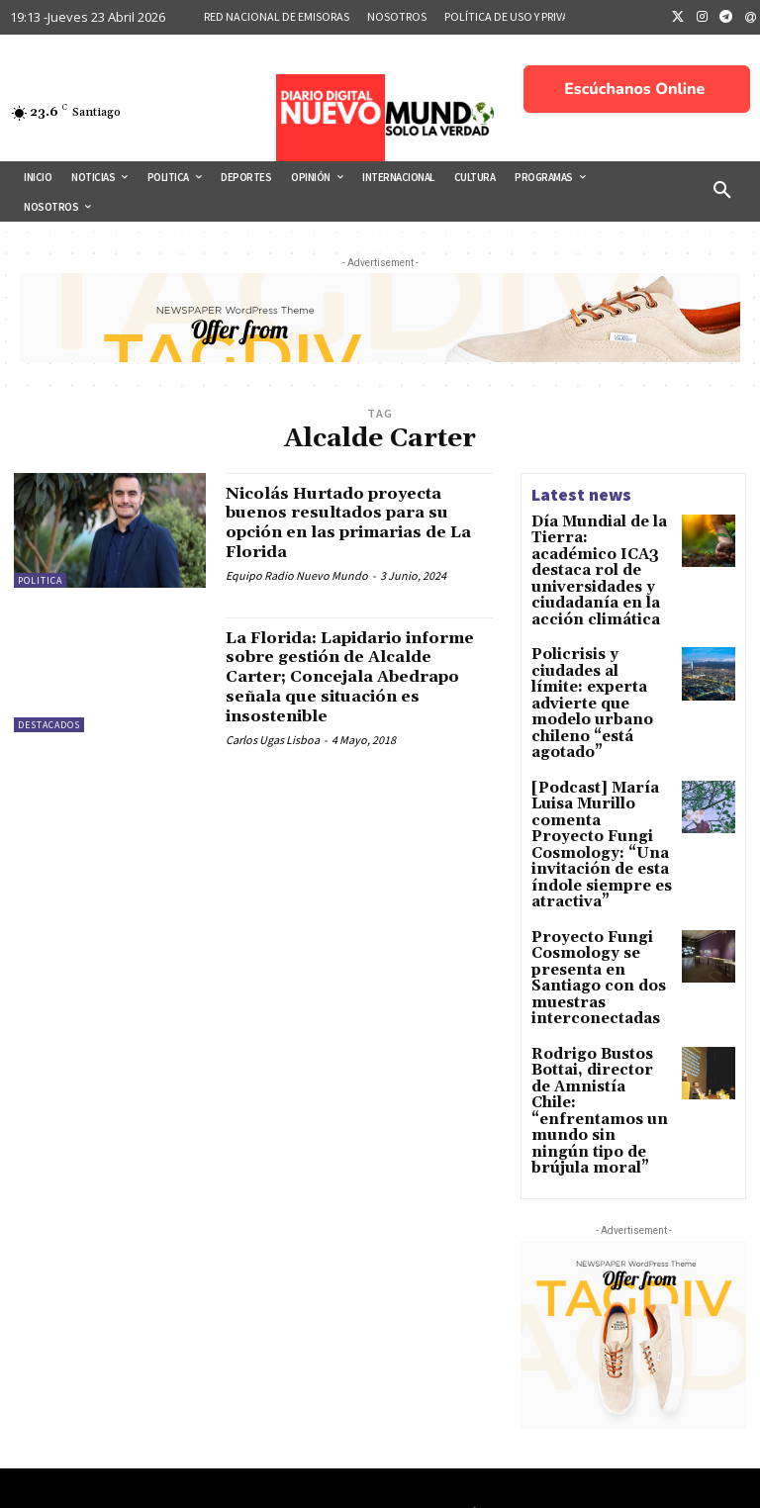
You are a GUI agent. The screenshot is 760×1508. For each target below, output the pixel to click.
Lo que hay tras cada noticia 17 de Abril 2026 (636, 1355)
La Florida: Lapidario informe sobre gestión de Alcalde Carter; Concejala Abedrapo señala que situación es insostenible (347, 676)
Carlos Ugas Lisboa (273, 739)
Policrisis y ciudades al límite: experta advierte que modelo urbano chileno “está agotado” (597, 648)
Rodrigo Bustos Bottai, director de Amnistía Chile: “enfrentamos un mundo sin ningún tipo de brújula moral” (601, 938)
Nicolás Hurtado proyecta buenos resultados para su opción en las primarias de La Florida (353, 522)
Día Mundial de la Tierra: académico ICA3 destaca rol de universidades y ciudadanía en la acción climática (593, 556)
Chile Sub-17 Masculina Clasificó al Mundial (639, 1415)
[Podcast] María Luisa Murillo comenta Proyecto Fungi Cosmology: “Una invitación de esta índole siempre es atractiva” (601, 747)
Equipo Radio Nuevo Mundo (297, 575)
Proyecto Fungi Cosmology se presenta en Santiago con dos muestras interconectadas (598, 846)
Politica (40, 580)
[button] (722, 191)
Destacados (49, 724)
